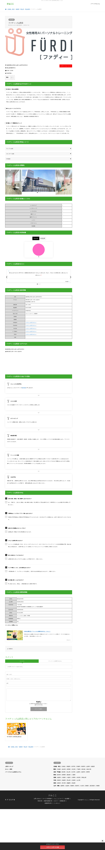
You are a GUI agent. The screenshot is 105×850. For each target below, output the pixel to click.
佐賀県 (67, 785)
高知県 (73, 783)
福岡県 (62, 785)
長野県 (88, 772)
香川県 (64, 783)
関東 (54, 769)
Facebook (7, 799)
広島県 (73, 780)
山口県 (78, 780)
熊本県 (77, 785)
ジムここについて (58, 798)
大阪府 (68, 777)
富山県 (68, 772)
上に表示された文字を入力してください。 (38, 703)
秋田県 (83, 766)
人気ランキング (9, 766)
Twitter (5, 799)
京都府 (64, 777)
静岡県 (64, 774)
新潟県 (63, 772)
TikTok (12, 799)
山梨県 (78, 772)
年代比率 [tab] (42, 238)
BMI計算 (40, 801)
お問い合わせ (37, 798)
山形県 (88, 766)
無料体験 (24, 387)
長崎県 (72, 785)
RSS (14, 799)
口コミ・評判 (8, 769)
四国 (54, 783)
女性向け (11, 648)
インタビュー (56, 803)
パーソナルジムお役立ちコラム (13, 772)
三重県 (73, 774)
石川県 (73, 772)
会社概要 (67, 798)
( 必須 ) (9, 674)
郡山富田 (27, 9)
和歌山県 (84, 777)
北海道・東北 (11, 9)
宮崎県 (87, 785)
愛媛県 (68, 783)
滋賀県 (59, 777)
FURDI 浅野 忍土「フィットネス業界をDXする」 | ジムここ (37, 631)
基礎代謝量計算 (48, 801)
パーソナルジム (95, 3)
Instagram (9, 799)
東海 (54, 774)
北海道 (63, 766)
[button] (6, 182)
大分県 (82, 785)
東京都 (83, 769)
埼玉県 (73, 769)
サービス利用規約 (47, 798)
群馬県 (68, 769)
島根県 (64, 780)
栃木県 (64, 769)
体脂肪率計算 (48, 803)
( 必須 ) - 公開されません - (13, 678)
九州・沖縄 (56, 785)
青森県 (68, 766)
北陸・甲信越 (56, 772)
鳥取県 (59, 780)
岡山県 (68, 780)
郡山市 (22, 9)
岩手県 (73, 766)
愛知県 (68, 774)
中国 (54, 780)
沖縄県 (98, 785)
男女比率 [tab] (36, 238)
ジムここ (52, 795)
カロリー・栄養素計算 (59, 801)
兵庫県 (73, 777)
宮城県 (78, 766)
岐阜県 (59, 774)
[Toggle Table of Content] (11, 77)
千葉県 (78, 769)
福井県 (83, 772)
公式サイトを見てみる (53, 847)
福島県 (17, 9)
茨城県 (59, 769)
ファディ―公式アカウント (31, 322)
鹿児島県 (92, 785)
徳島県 (59, 783)
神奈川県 (89, 769)
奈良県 (78, 777)
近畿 (54, 777)
